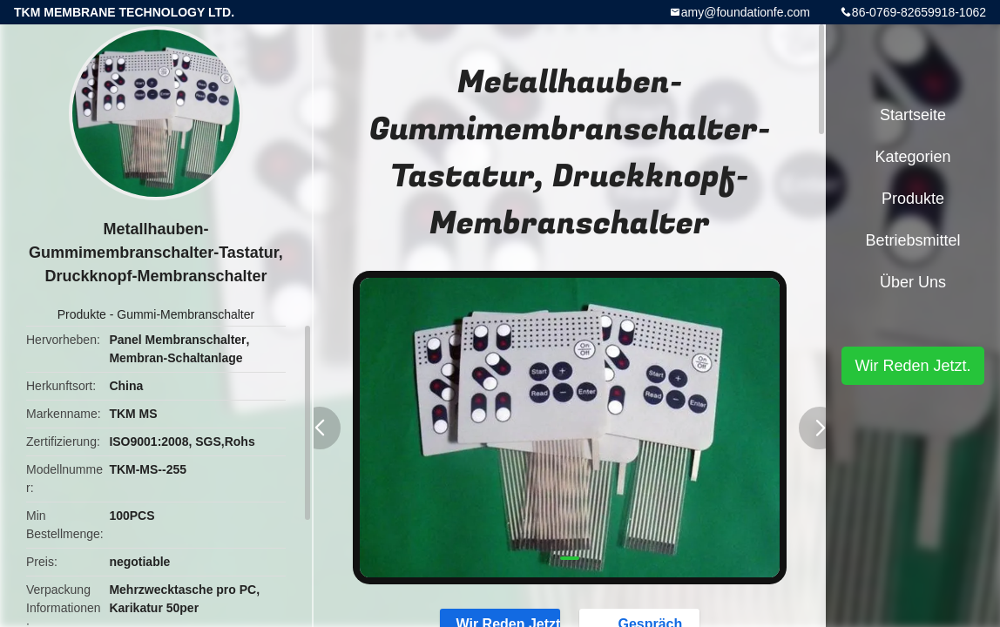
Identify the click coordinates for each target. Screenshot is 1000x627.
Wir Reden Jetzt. (912, 365)
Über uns (913, 282)
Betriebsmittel (912, 240)
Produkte (81, 314)
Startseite (913, 115)
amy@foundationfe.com (745, 12)
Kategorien (912, 156)
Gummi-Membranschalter (185, 314)
